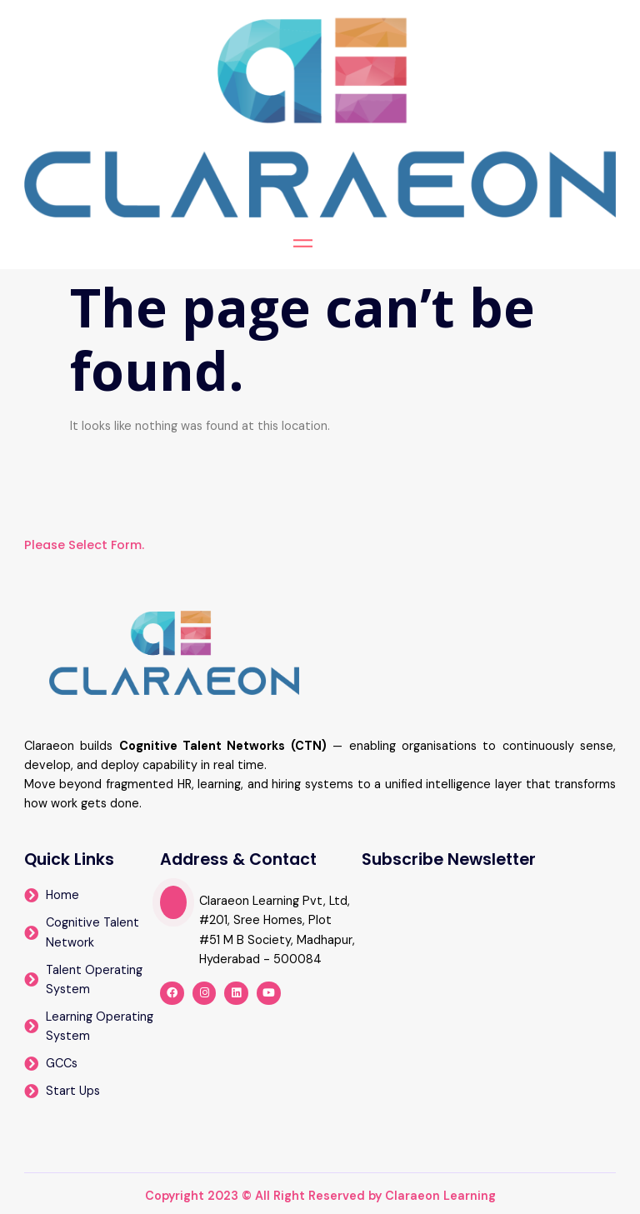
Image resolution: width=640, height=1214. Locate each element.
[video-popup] (173, 902)
